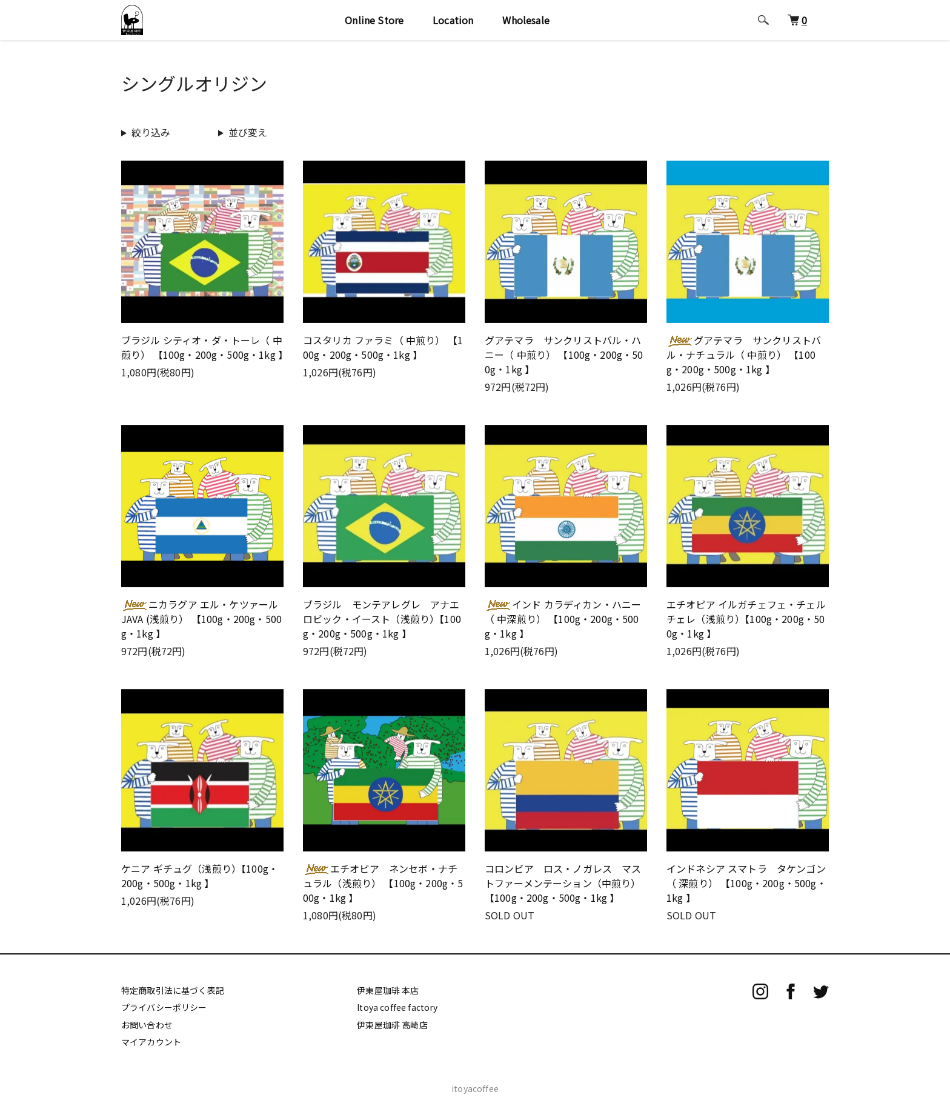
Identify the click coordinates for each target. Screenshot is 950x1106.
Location (457, 25)
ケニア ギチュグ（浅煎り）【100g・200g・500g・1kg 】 (199, 875)
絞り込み (151, 132)
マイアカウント (151, 1042)
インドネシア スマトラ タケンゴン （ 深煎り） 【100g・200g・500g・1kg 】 (746, 883)
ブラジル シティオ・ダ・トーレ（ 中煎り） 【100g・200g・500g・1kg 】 (204, 347)
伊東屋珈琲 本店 (388, 990)
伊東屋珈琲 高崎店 (392, 1025)
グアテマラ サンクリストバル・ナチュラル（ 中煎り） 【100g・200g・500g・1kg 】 (743, 354)
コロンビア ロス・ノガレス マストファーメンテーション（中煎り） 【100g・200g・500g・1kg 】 (563, 883)
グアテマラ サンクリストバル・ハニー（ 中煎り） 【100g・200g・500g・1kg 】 (564, 354)
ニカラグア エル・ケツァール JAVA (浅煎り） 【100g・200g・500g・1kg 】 (201, 619)
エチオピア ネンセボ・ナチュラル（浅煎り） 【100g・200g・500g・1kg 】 (383, 883)
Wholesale (530, 25)
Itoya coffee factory (397, 1007)
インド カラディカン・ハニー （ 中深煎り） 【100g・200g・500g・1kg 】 (563, 619)
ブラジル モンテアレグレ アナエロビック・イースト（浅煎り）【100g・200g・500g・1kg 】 (382, 619)
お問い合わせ (147, 1025)
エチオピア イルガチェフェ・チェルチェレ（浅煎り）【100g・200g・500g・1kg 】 (746, 619)
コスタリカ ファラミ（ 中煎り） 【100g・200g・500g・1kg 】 (383, 347)
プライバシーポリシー (164, 1007)
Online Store (378, 25)
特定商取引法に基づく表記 (172, 990)
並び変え (248, 132)
